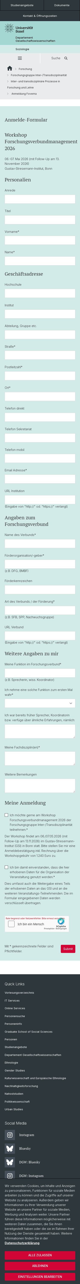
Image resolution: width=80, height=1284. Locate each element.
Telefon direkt (14, 408)
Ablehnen (40, 1266)
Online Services (15, 1008)
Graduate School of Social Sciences (28, 1031)
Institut (9, 305)
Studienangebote (22, 5)
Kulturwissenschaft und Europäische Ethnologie (35, 1078)
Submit (68, 949)
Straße (10, 346)
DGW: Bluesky (22, 1162)
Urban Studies (14, 1109)
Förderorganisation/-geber (24, 555)
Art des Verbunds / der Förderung (30, 601)
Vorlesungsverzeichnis (19, 992)
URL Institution (15, 491)
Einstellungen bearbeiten (40, 1276)
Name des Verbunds (20, 535)
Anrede (10, 190)
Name (10, 252)
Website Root (9, 68)
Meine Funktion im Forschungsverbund (33, 664)
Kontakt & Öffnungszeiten (40, 15)
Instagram (19, 1135)
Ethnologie (11, 1062)
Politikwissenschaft (17, 1101)
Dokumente (62, 5)
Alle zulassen (40, 1255)
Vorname (12, 231)
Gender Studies (15, 1070)
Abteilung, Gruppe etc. (21, 326)
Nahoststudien (14, 1093)
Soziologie (22, 49)
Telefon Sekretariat (18, 429)
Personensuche (15, 1016)
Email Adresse (16, 470)
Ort (7, 387)
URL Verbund (14, 627)
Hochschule (13, 285)
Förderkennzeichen (18, 581)
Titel (8, 211)
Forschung (25, 69)
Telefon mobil (14, 450)
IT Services (12, 1000)
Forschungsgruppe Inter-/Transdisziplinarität (39, 75)
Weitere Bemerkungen (21, 774)
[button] (20, 58)
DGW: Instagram (24, 1176)
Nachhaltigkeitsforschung (21, 1086)
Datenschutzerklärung (22, 1243)
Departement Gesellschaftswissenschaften (35, 39)
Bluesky (18, 1149)
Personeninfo (13, 1023)
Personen (11, 1039)
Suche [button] (60, 58)
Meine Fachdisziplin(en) (22, 747)
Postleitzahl (13, 367)
